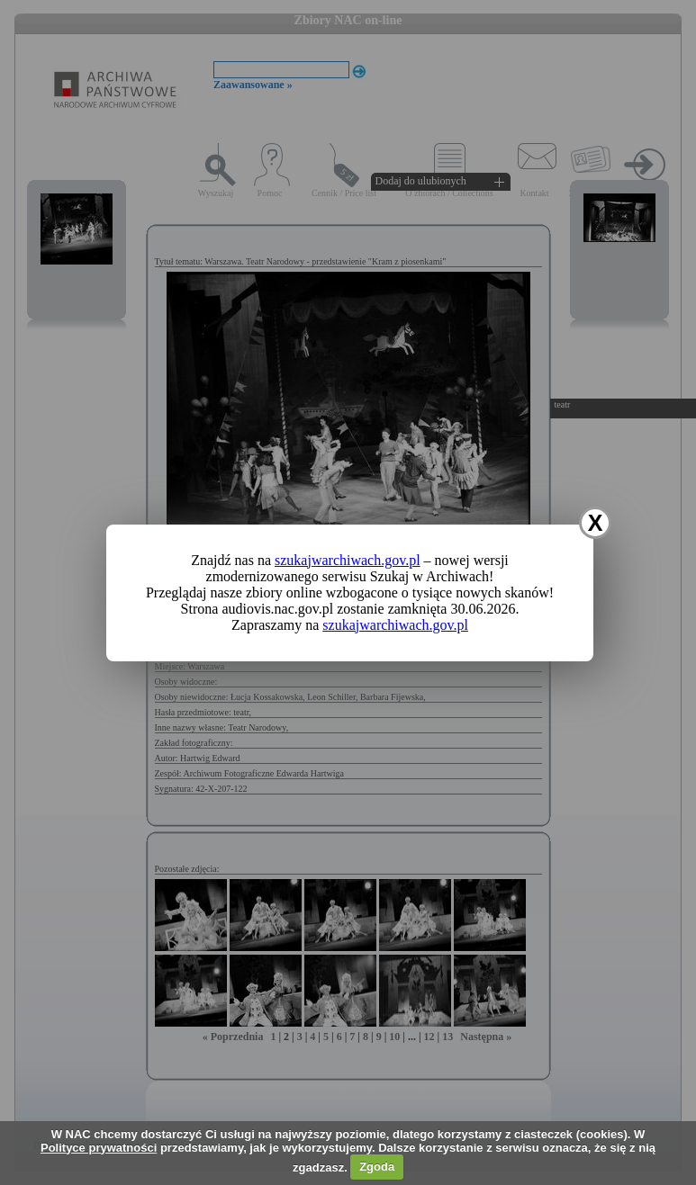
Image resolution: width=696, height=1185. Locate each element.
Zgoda (376, 1166)
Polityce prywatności (99, 1147)
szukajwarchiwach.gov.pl (347, 560)
